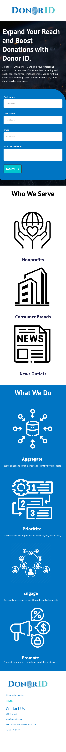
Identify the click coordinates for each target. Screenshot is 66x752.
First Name (9, 96)
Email (6, 129)
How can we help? (13, 146)
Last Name (9, 113)
